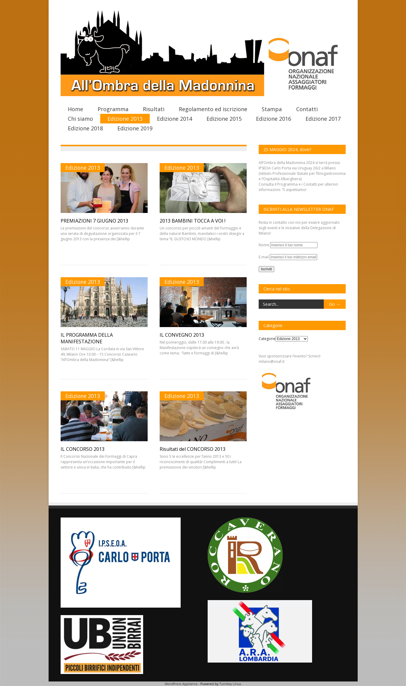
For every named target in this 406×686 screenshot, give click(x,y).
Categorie (267, 338)
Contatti (307, 109)
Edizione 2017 (323, 118)
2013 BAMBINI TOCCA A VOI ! (192, 220)
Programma (113, 109)
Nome (264, 244)
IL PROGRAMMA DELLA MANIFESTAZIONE (87, 338)
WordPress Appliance (181, 683)
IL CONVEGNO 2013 (182, 335)
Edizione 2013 (125, 118)
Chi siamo (80, 118)
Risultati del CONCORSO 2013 (192, 449)
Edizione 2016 (273, 118)
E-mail (264, 257)
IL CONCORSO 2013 (82, 449)
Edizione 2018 (85, 128)
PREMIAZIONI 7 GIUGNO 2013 (94, 220)
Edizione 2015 (224, 118)
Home (75, 109)
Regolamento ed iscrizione (213, 109)
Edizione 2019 (134, 128)
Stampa (272, 109)
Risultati (153, 109)
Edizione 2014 (174, 118)
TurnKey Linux (230, 683)
